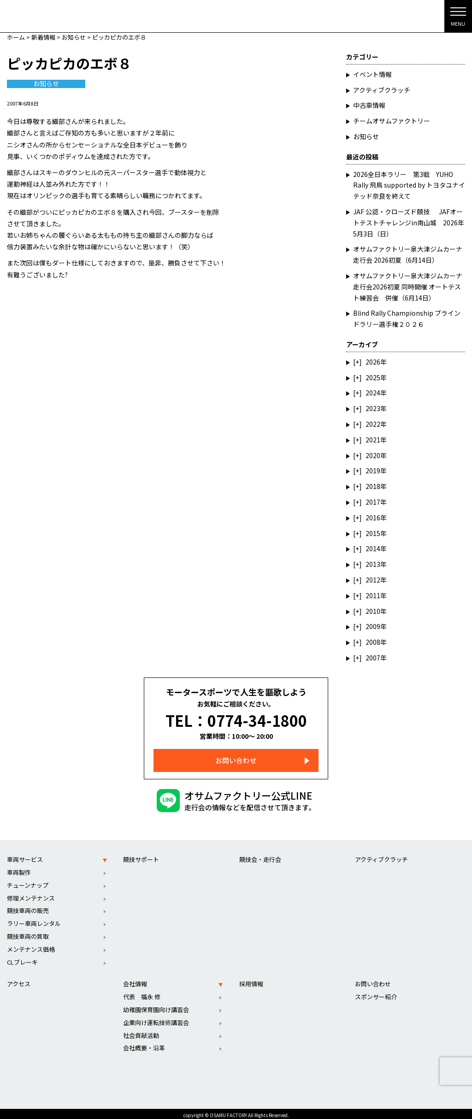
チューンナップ (27, 881)
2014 (373, 548)
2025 (373, 377)
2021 (373, 439)
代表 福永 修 (141, 993)
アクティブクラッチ (381, 89)
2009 (373, 626)
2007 (373, 657)
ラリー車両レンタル (34, 919)
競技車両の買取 (28, 932)
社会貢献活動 (141, 1031)
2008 (373, 642)
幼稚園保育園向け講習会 (156, 1005)
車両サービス (25, 855)
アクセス (18, 980)
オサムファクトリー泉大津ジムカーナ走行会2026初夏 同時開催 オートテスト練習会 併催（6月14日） (407, 286)
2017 (373, 501)
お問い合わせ (236, 757)
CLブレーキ (22, 958)
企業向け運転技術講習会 (156, 1018)
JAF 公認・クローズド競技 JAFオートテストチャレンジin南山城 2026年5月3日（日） (408, 222)
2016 (373, 517)
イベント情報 (372, 74)
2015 (373, 533)
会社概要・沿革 (144, 1044)
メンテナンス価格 (31, 945)
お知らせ (46, 84)
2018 (373, 486)
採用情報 (251, 980)
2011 (373, 595)
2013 (373, 564)
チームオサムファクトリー (391, 120)
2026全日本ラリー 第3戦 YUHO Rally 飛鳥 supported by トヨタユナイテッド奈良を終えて (409, 185)
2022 (373, 424)
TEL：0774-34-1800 (236, 718)
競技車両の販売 (28, 907)
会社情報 (135, 980)
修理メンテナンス (31, 894)
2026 (373, 361)
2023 (373, 408)
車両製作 (19, 868)
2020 (373, 455)
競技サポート (141, 855)
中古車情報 (369, 105)
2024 (373, 392)
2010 (373, 611)
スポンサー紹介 (376, 993)
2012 (373, 579)
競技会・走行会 (260, 855)
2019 (373, 470)
